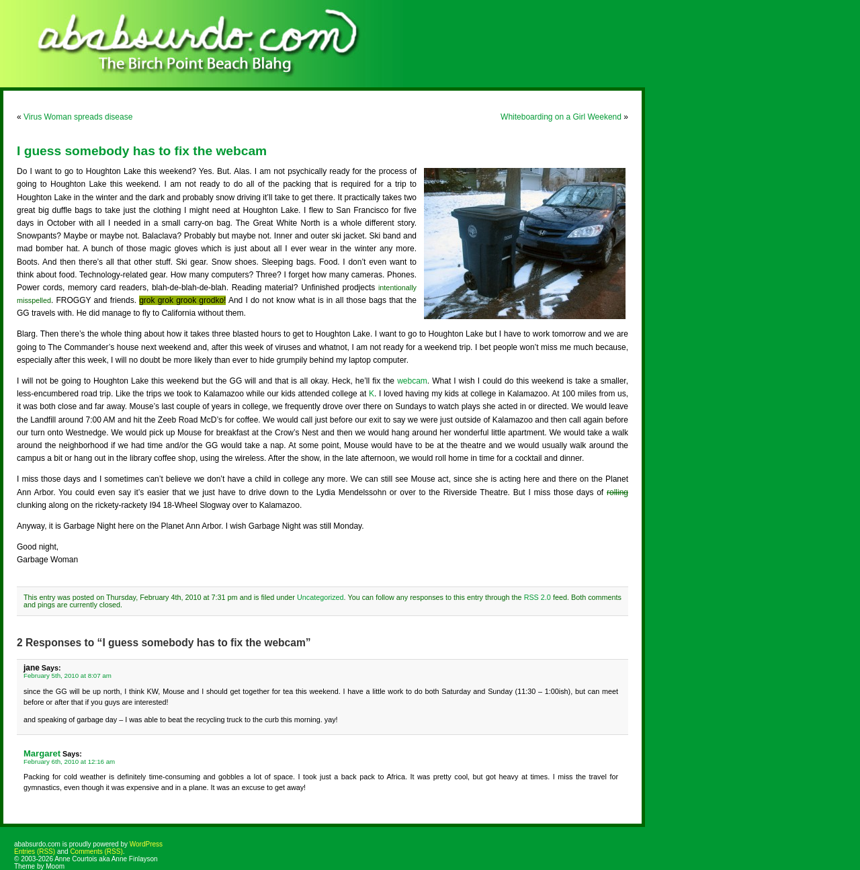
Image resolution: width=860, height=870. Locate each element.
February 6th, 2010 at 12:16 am (69, 761)
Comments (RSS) (96, 851)
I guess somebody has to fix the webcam (142, 151)
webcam (412, 381)
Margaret (42, 753)
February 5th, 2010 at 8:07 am (68, 675)
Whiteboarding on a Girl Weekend (561, 117)
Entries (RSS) (34, 851)
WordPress (146, 844)
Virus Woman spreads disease (78, 117)
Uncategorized (320, 597)
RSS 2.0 (537, 597)
